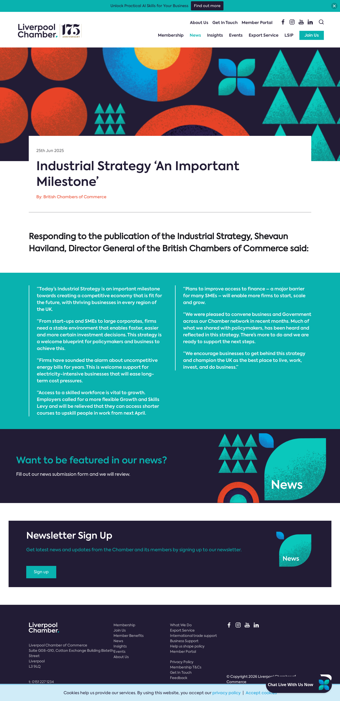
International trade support (193, 635)
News (195, 35)
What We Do (181, 625)
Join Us (311, 35)
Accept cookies (261, 692)
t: (41, 682)
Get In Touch (225, 23)
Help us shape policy (187, 646)
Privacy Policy (181, 662)
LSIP (289, 35)
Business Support (184, 641)
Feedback (178, 677)
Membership (171, 35)
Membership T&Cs (185, 667)
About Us (199, 23)
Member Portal (257, 23)
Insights (215, 35)
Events (236, 35)
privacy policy (226, 692)
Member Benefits (129, 635)
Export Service (263, 35)
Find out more (207, 5)
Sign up (41, 571)
